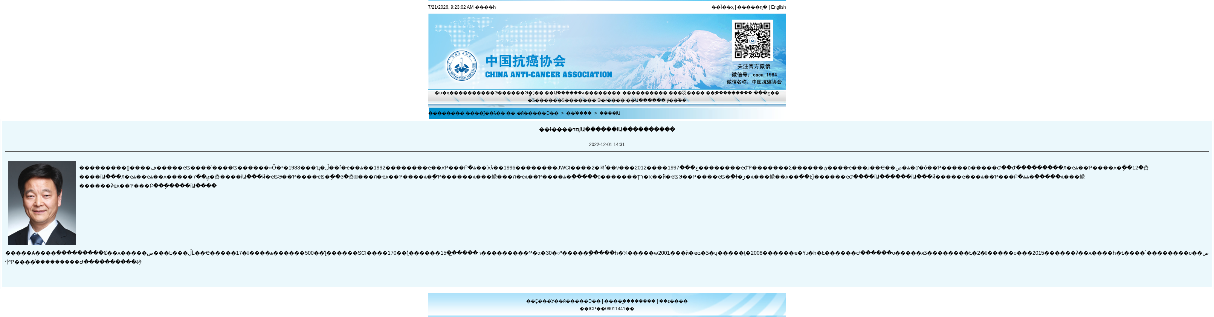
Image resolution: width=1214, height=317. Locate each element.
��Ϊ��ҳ (722, 7)
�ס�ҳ (442, 92)
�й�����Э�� (538, 113)
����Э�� (491, 92)
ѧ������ (597, 92)
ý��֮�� (676, 100)
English (778, 7)
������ (644, 301)
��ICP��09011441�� (607, 308)
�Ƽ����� (572, 100)
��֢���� (718, 92)
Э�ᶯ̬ (529, 92)
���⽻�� (682, 92)
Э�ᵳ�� (606, 100)
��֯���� (579, 113)
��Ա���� (641, 100)
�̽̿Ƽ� (533, 100)
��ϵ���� (673, 301)
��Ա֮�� (555, 92)
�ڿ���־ (759, 92)
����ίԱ (610, 113)
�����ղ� (752, 7)
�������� (640, 92)
